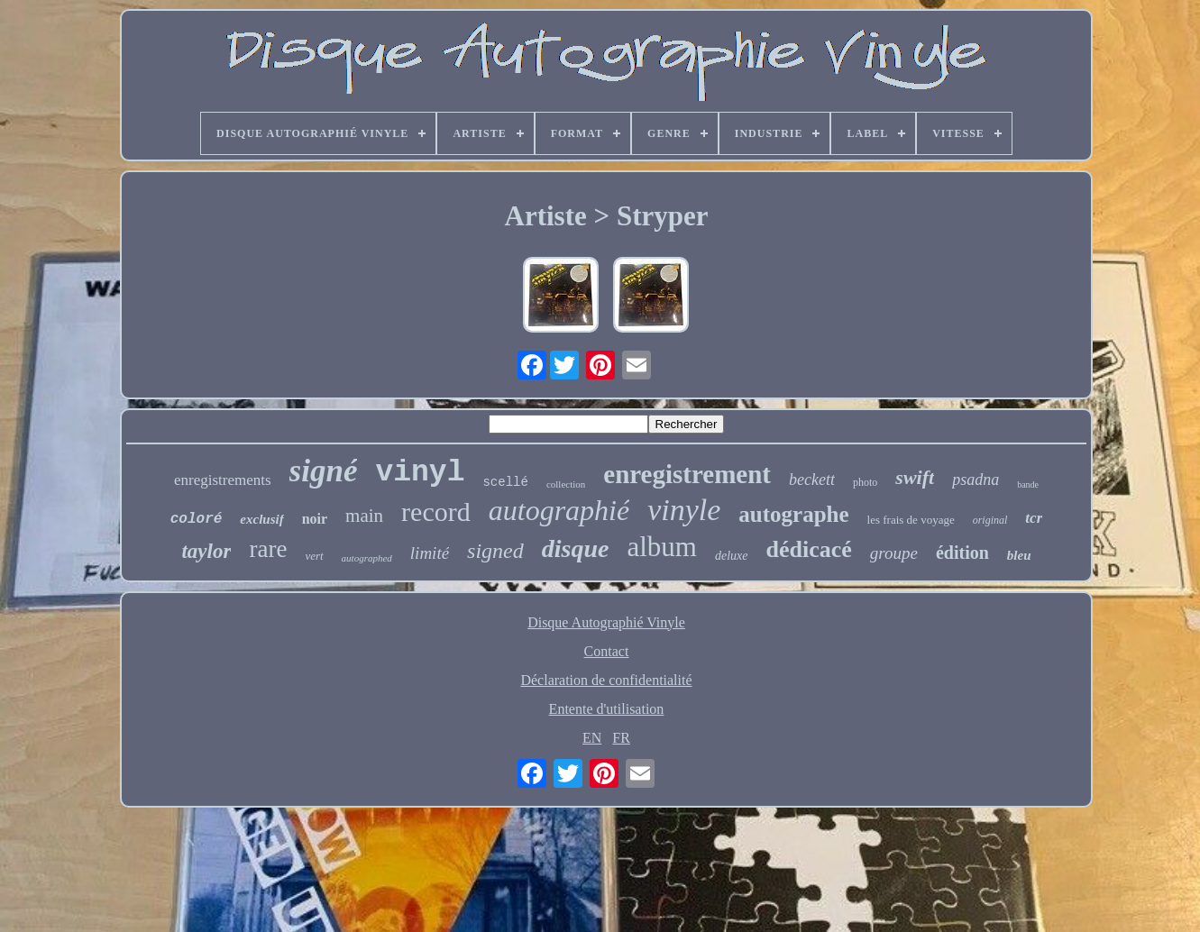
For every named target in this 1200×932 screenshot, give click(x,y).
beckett (812, 480)
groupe (894, 553)
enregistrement (687, 474)
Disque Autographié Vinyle (606, 622)
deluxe (731, 555)
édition (962, 552)
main (364, 515)
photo (865, 482)
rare (268, 548)
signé (323, 471)
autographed (367, 558)
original (990, 520)
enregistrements (222, 480)
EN (591, 737)
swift (914, 477)
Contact (606, 651)
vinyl (419, 472)
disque (575, 548)
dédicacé (809, 549)
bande (1028, 484)
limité (429, 553)
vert (314, 555)
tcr (1033, 517)
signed (495, 550)
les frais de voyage (911, 519)
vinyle (683, 509)
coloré (196, 519)
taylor (206, 551)
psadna (975, 480)
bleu (1019, 555)
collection (565, 484)
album (662, 546)
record (436, 511)
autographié (559, 510)
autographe (793, 514)
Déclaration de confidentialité (606, 680)
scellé (504, 482)
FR (621, 737)
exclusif (261, 519)
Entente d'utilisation (606, 709)
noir (314, 518)
